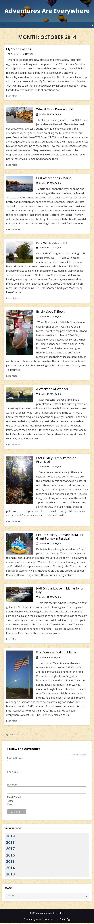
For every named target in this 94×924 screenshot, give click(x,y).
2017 (10, 849)
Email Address (15, 758)
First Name (13, 772)
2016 (10, 855)
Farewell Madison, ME (51, 243)
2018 (10, 842)
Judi (31, 54)
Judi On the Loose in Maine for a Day (59, 591)
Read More (11, 96)
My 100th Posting (18, 50)
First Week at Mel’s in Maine (56, 653)
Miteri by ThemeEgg (60, 919)
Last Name (12, 785)
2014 (10, 868)
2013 (10, 874)
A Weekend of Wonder (52, 390)
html (11, 801)
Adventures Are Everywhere (46, 11)
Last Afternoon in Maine (53, 179)
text (11, 805)
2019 (10, 836)
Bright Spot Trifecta (50, 312)
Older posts (15, 735)
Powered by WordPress (35, 919)
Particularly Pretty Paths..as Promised (56, 460)
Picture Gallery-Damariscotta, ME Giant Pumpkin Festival (60, 537)
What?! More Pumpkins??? (54, 110)
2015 (10, 862)
